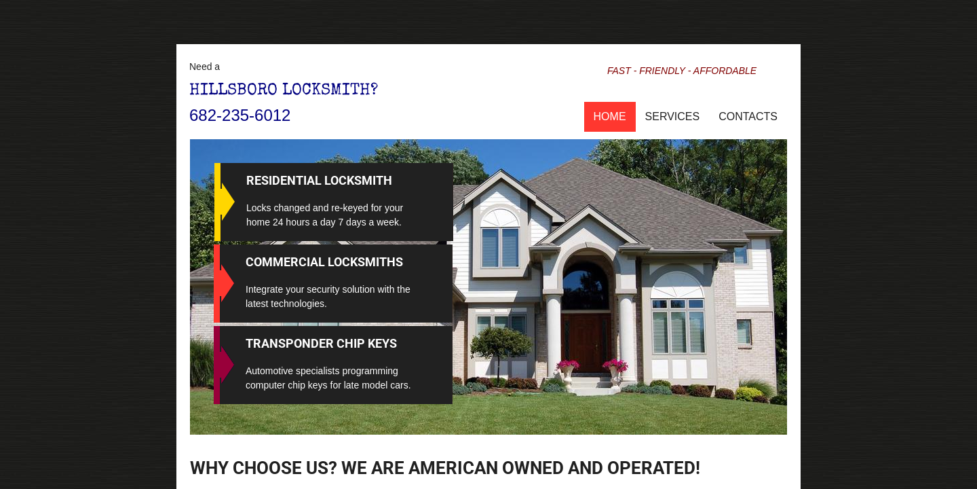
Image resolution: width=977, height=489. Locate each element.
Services (672, 116)
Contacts (748, 116)
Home (610, 116)
